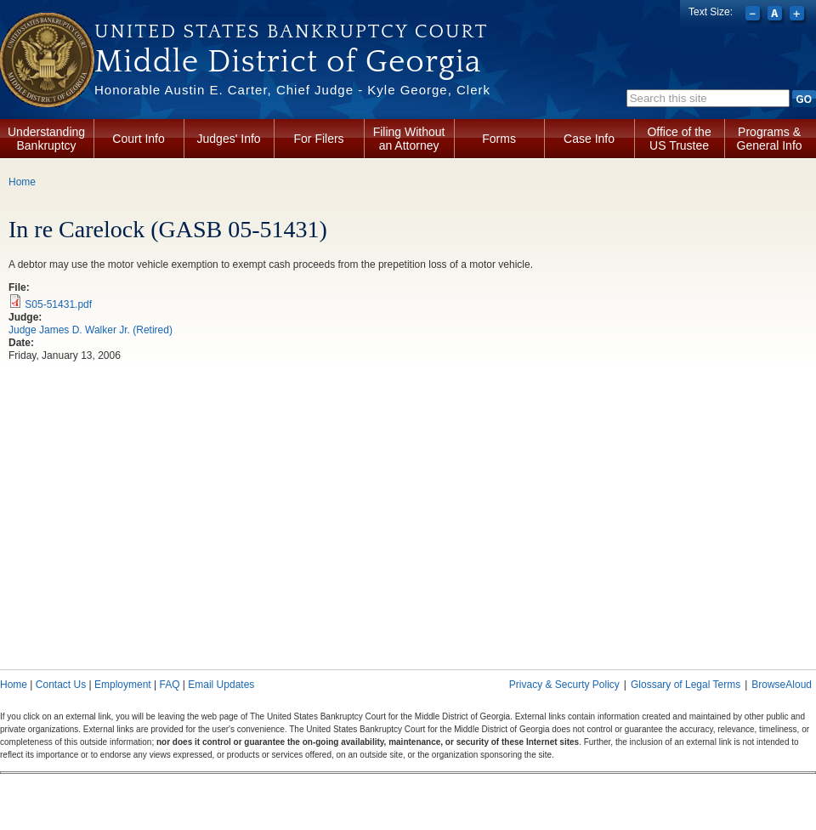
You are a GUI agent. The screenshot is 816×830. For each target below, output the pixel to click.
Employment (122, 685)
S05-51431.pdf (58, 304)
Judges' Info (229, 138)
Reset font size (776, 15)
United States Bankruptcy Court (291, 31)
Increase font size (799, 15)
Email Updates (221, 685)
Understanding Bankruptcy (46, 138)
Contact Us (61, 685)
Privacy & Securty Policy (564, 685)
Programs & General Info (769, 138)
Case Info (589, 138)
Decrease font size (754, 15)
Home (22, 182)
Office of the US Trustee (679, 138)
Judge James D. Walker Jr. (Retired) (90, 330)
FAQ (169, 685)
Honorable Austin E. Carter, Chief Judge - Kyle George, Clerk (292, 89)
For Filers (319, 138)
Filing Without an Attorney (409, 138)
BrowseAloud (781, 685)
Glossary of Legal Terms (685, 685)
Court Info (138, 138)
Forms (499, 138)
